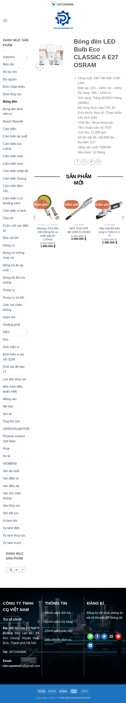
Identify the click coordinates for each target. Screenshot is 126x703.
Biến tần (8, 64)
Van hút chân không (12, 496)
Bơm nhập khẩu (14, 86)
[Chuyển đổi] (27, 57)
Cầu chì (8, 218)
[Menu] (5, 20)
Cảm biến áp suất (15, 136)
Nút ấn (7, 414)
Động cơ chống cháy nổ (13, 255)
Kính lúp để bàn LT (14, 369)
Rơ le (6, 456)
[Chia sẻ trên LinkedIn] (90, 645)
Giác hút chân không (12, 307)
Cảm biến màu (13, 156)
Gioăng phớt (11, 324)
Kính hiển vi (11, 347)
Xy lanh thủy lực (14, 535)
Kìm (5, 339)
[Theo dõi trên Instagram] (84, 162)
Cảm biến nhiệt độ (15, 171)
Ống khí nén (11, 421)
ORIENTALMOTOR (16, 428)
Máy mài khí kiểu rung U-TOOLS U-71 (109, 232)
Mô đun (8, 406)
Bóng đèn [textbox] (15, 570)
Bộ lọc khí (10, 71)
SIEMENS (10, 463)
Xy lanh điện (11, 528)
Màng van (9, 399)
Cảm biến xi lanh (14, 210)
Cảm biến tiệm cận (13, 188)
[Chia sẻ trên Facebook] (97, 636)
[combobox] (16, 569)
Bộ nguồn (10, 79)
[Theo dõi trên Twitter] (91, 162)
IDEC (6, 332)
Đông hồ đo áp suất (13, 268)
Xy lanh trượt (12, 542)
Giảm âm (9, 317)
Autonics (9, 57)
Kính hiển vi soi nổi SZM (13, 357)
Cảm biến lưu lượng (12, 146)
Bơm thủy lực (12, 94)
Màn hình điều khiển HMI (13, 389)
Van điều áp (11, 486)
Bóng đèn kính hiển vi (13, 111)
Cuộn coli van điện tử (16, 228)
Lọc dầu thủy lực (14, 379)
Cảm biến (9, 129)
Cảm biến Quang (14, 178)
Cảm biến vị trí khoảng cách (13, 201)
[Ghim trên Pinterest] (118, 636)
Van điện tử (11, 478)
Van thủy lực (11, 505)
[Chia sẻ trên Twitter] (104, 636)
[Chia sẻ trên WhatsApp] (90, 636)
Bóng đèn (10, 101)
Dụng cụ (9, 290)
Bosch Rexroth (13, 121)
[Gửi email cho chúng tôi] (98, 162)
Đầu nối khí (11, 238)
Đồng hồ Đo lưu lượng (14, 280)
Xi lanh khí (10, 520)
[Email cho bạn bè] (111, 636)
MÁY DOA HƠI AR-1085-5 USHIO (78, 230)
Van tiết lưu (11, 513)
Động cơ (9, 245)
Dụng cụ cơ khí (13, 297)
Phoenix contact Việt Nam (14, 439)
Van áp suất (11, 471)
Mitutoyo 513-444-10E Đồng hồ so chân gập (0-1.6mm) (48, 234)
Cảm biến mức (13, 163)
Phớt (6, 448)
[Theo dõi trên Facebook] (77, 162)
